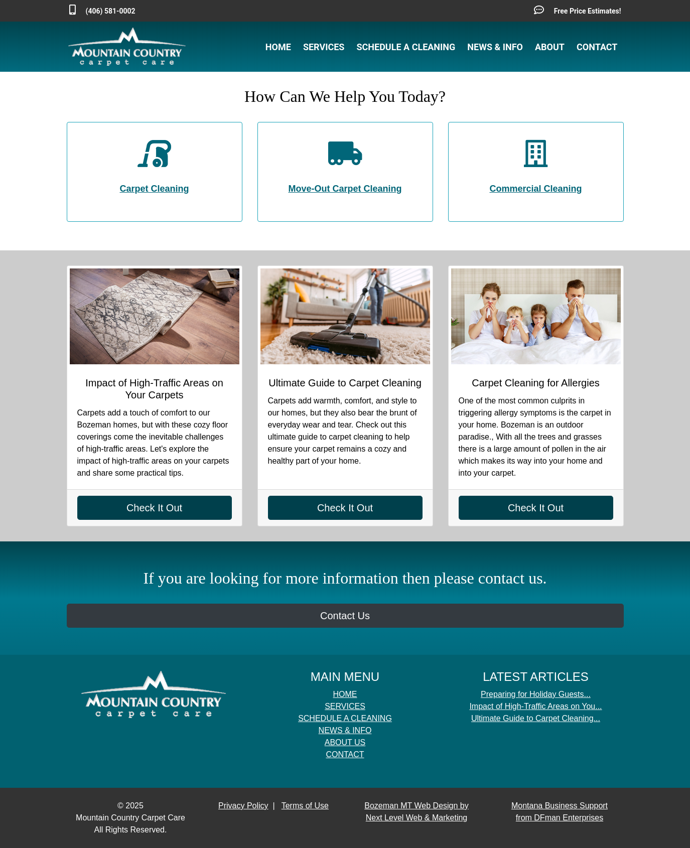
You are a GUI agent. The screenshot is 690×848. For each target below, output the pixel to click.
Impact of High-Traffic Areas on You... (535, 706)
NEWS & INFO (495, 47)
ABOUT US (345, 742)
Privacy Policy (243, 805)
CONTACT (597, 47)
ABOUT (550, 47)
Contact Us (345, 615)
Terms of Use (305, 805)
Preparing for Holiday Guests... (536, 694)
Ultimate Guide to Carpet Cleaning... (535, 718)
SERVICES (324, 47)
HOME (278, 47)
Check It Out (154, 507)
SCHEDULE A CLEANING (405, 47)
